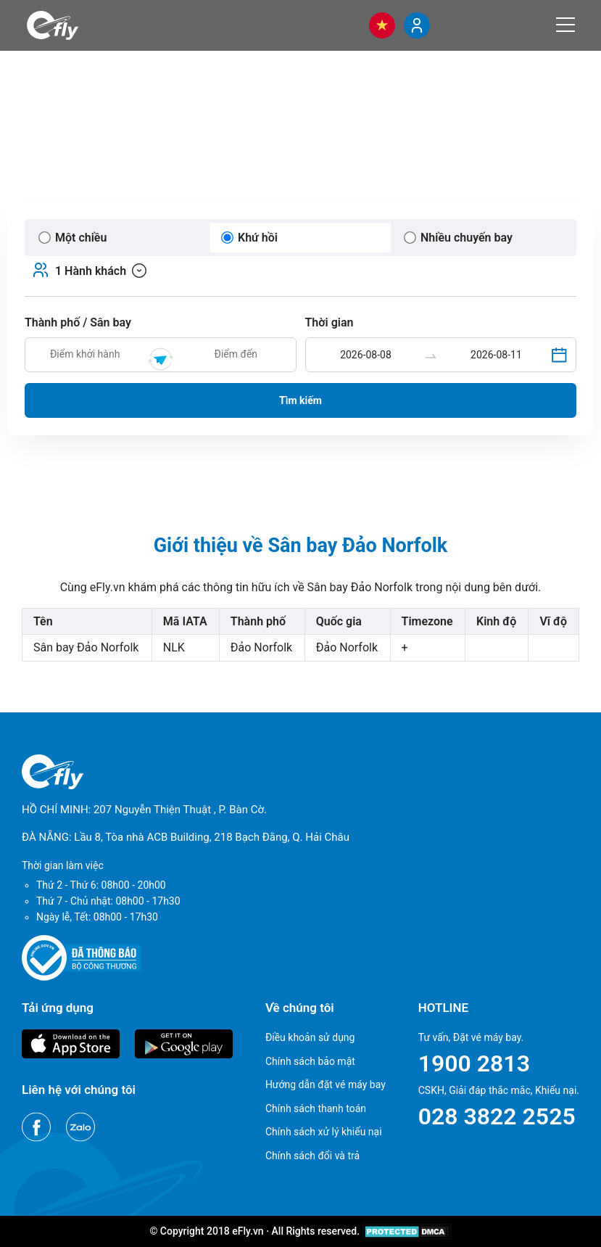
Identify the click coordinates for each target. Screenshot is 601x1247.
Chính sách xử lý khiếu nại (323, 1131)
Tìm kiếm (300, 400)
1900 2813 (474, 1063)
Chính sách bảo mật (310, 1061)
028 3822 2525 (497, 1116)
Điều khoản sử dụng (310, 1037)
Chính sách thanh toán (315, 1108)
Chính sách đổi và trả (312, 1155)
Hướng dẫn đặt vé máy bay (325, 1084)
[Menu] (565, 24)
